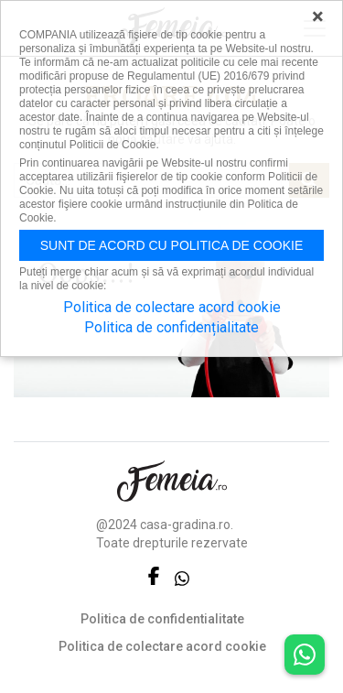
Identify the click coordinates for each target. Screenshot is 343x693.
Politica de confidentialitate (162, 619)
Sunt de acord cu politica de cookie (172, 245)
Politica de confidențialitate (171, 327)
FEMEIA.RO (172, 481)
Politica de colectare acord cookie (162, 646)
